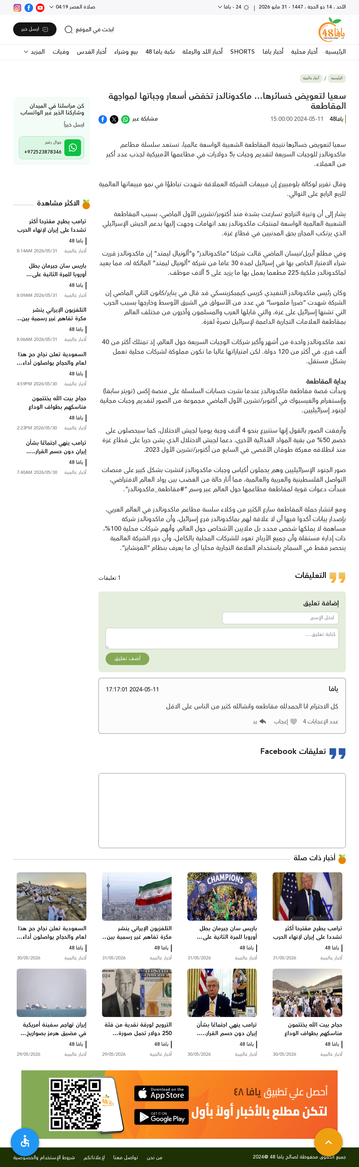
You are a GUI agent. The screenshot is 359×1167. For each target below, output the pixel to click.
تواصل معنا (125, 1158)
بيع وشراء (126, 52)
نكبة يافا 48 (160, 52)
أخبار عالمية (311, 78)
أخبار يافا (273, 52)
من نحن (154, 1158)
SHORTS (242, 52)
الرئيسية (335, 52)
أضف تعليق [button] (127, 659)
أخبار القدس (91, 52)
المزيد (37, 52)
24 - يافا (236, 7)
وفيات (61, 52)
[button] (286, 721)
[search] (89, 29)
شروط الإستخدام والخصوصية (44, 1158)
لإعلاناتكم (94, 1158)
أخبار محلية (304, 52)
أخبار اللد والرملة (202, 52)
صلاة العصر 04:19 (74, 7)
